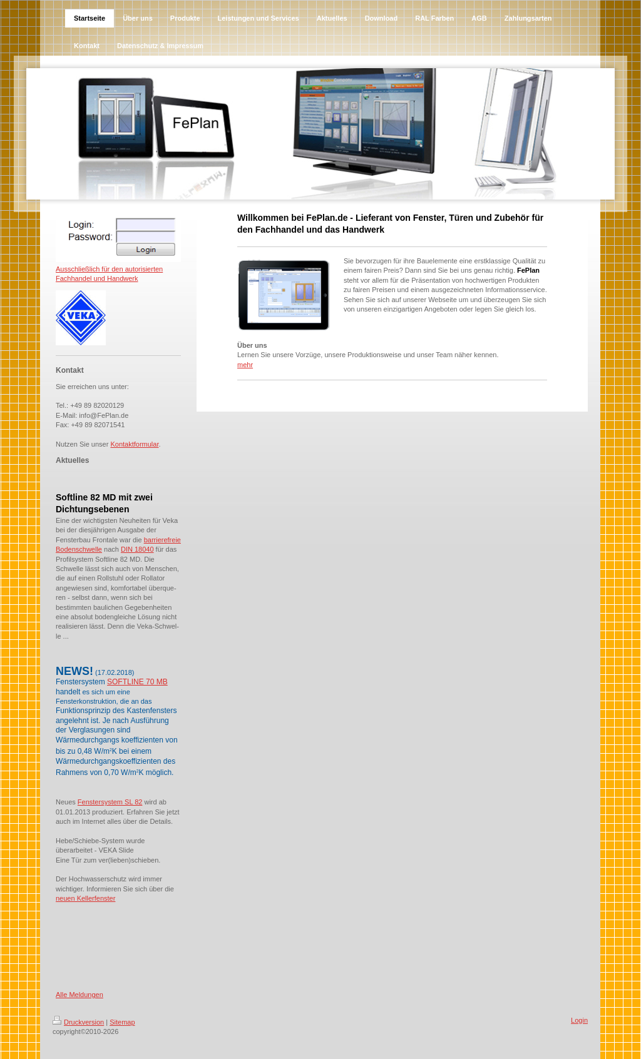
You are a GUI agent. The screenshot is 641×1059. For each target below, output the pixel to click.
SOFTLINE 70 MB (137, 681)
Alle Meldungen (79, 994)
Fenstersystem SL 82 (110, 802)
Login (579, 1020)
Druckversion (78, 1022)
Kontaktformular (134, 444)
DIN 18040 (137, 549)
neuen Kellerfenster (85, 898)
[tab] (118, 486)
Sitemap (122, 1022)
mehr (245, 364)
